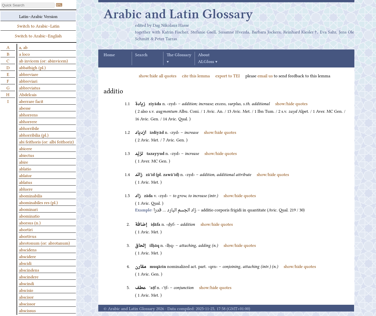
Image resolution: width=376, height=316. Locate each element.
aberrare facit (31, 101)
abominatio (29, 216)
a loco (24, 54)
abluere (26, 189)
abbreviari (28, 81)
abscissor (27, 303)
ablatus (25, 182)
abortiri (26, 229)
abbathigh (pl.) (32, 67)
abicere (25, 148)
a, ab (23, 47)
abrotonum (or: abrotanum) (44, 243)
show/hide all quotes (157, 75)
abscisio (26, 290)
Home (109, 55)
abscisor (26, 297)
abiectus (26, 155)
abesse (25, 108)
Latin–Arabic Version (38, 16)
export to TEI (227, 75)
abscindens (29, 270)
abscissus (27, 310)
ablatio (25, 168)
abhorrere (28, 121)
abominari (28, 209)
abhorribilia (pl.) (34, 135)
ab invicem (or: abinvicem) (43, 60)
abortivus (27, 236)
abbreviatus (29, 87)
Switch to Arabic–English (38, 35)
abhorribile (29, 128)
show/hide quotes (291, 103)
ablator (25, 175)
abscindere (28, 276)
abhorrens (28, 114)
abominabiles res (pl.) (38, 202)
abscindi (26, 283)
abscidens (28, 249)
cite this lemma (196, 75)
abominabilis (30, 195)
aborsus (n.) (30, 222)
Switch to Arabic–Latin (38, 25)
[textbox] (28, 5)
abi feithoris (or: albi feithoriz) (46, 141)
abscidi (25, 263)
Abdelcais (28, 94)
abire (23, 162)
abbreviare (28, 74)
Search (141, 55)
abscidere (27, 256)
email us (265, 75)
